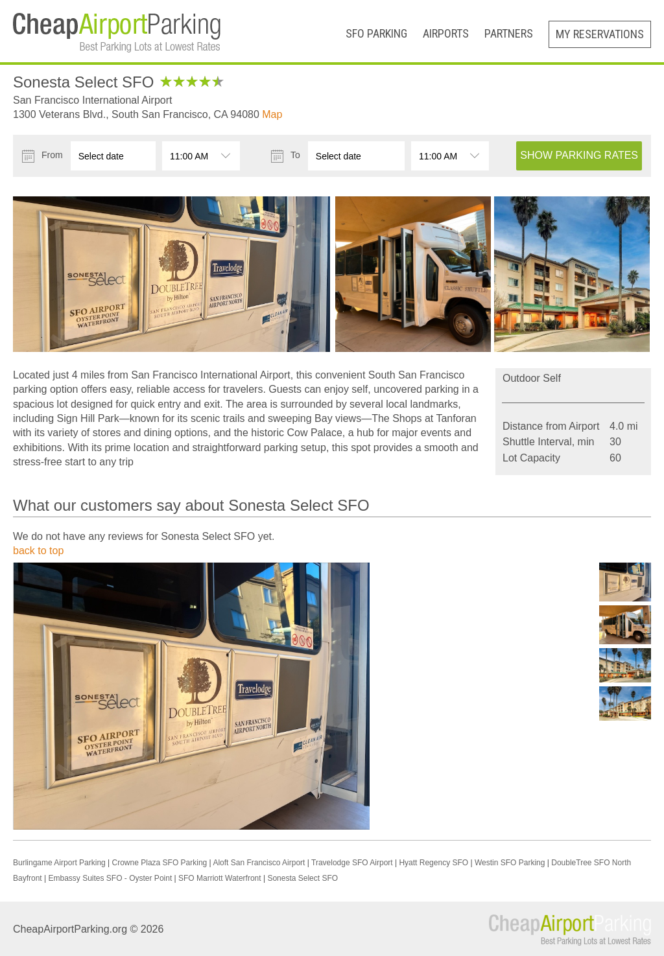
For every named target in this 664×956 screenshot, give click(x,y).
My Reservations (600, 34)
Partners (508, 33)
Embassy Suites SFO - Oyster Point (110, 878)
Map (272, 114)
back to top (38, 550)
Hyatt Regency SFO (433, 862)
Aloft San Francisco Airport (259, 862)
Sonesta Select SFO (302, 878)
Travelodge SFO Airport (352, 862)
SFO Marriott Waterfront (219, 878)
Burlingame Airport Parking (60, 862)
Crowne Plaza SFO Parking (160, 862)
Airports (446, 33)
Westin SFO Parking (510, 862)
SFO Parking (376, 33)
